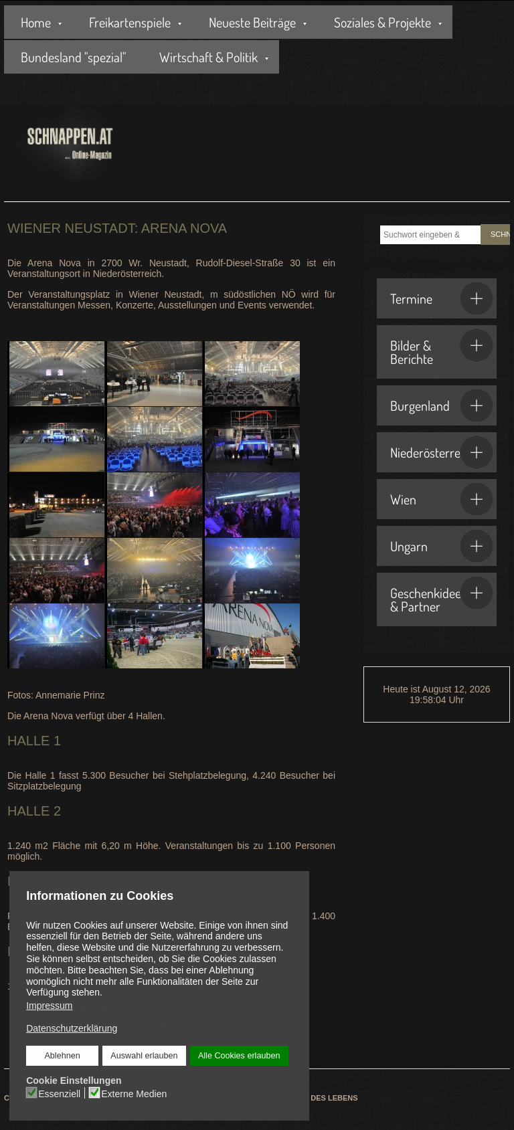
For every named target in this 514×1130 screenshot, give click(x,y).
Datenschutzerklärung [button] (71, 1028)
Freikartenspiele (130, 22)
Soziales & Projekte (382, 22)
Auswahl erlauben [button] (143, 1055)
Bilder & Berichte (441, 347)
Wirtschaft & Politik (208, 57)
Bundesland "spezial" (73, 57)
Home (36, 22)
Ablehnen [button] (62, 1055)
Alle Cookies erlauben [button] (239, 1055)
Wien (441, 499)
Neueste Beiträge (252, 22)
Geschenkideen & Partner (441, 595)
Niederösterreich (441, 452)
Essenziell (59, 1093)
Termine (441, 298)
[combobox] (430, 234)
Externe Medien (134, 1093)
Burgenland (441, 405)
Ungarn (441, 546)
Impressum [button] (49, 1005)
